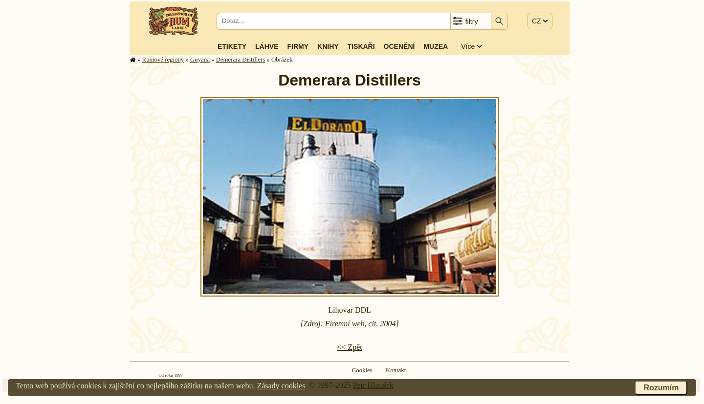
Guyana (200, 59)
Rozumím (661, 387)
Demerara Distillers (240, 59)
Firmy (297, 46)
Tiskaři (361, 46)
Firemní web (345, 323)
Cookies (362, 370)
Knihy (328, 46)
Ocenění (399, 46)
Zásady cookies (281, 386)
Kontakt (396, 370)
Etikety (232, 46)
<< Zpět (349, 347)
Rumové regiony (163, 59)
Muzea (435, 46)
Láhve (266, 46)
